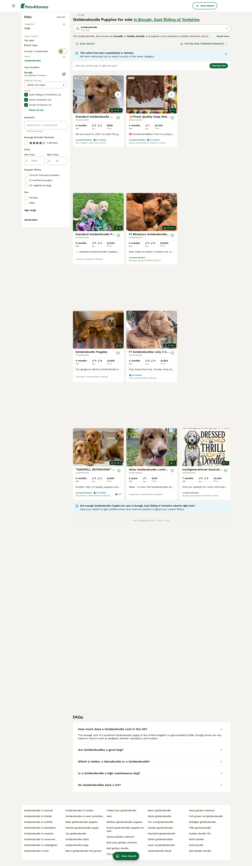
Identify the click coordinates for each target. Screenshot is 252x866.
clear (62, 120)
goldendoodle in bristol (38, 816)
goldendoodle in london (79, 810)
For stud (32, 101)
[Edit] (64, 205)
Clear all (61, 67)
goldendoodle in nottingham (40, 845)
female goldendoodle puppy (82, 827)
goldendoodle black (159, 850)
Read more (223, 86)
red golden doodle (118, 848)
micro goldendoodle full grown (83, 850)
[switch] (45, 113)
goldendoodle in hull (36, 850)
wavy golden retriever (202, 810)
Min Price (29, 285)
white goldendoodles (160, 839)
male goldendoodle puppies (81, 822)
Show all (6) (36, 241)
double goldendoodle (160, 827)
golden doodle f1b (199, 833)
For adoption (51, 93)
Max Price (52, 285)
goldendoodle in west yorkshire (84, 816)
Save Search (85, 93)
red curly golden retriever (122, 842)
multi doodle (196, 839)
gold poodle (196, 845)
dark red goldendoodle (161, 845)
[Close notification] (226, 104)
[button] (98, 144)
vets (109, 816)
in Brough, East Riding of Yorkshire (167, 69)
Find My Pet (219, 115)
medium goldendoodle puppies (125, 822)
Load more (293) (37, 191)
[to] (57, 292)
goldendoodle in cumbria (39, 833)
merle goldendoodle (159, 816)
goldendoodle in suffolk (38, 822)
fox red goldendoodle (160, 822)
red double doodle (200, 850)
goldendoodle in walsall (38, 810)
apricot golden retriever (121, 836)
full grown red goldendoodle (206, 816)
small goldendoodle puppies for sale (125, 829)
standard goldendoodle (161, 833)
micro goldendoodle (159, 810)
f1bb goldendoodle (200, 827)
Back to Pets (30, 73)
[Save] (118, 167)
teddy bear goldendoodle (121, 810)
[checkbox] (26, 140)
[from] (34, 292)
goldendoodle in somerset (39, 839)
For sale (31, 93)
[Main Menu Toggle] (13, 6)
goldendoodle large (77, 845)
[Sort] (203, 93)
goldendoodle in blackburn (40, 827)
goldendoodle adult (77, 839)
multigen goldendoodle (202, 822)
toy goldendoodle (75, 833)
